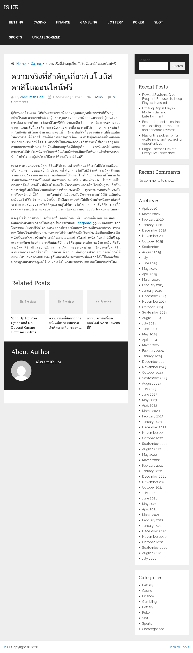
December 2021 (154, 476)
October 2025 (152, 241)
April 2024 (149, 340)
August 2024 (151, 318)
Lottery (115, 22)
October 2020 (152, 542)
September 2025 (154, 247)
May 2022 (149, 455)
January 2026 (152, 225)
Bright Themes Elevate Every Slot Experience (159, 151)
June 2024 (149, 329)
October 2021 (152, 487)
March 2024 (151, 345)
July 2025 (149, 258)
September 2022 (154, 444)
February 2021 (152, 520)
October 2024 (152, 307)
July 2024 (149, 323)
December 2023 (154, 362)
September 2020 (154, 548)
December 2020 (154, 531)
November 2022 (154, 433)
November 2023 (154, 367)
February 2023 (153, 416)
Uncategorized (46, 37)
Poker (138, 22)
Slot (158, 22)
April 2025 (149, 274)
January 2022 (152, 471)
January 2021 (152, 526)
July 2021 (149, 493)
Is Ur (11, 7)
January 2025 (152, 290)
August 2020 (151, 553)
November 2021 (154, 482)
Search (144, 60)
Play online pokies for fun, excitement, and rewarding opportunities (162, 139)
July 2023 (149, 389)
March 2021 (150, 515)
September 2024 (154, 312)
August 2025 (151, 252)
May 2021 (149, 504)
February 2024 (153, 351)
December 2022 (154, 427)
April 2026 (149, 208)
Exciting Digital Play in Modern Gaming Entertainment (158, 112)
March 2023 (151, 411)
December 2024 (154, 296)
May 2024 (149, 334)
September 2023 (154, 378)
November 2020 (154, 537)
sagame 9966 (89, 223)
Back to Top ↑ (178, 647)
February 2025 (153, 285)
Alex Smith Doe (31, 97)
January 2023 (152, 422)
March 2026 (151, 214)
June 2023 (149, 394)
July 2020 (149, 558)
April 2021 (149, 509)
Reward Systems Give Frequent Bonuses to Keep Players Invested (162, 99)
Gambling (88, 22)
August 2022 (151, 449)
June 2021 (149, 498)
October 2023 (152, 373)
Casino (39, 22)
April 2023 (149, 405)
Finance (63, 22)
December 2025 (154, 230)
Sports (15, 37)
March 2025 (151, 280)
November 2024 (154, 301)
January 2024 (152, 356)
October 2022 (152, 438)
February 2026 (153, 219)
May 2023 (149, 400)
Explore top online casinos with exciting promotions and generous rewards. (161, 126)
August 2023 (151, 383)
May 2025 (149, 269)
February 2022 (153, 465)
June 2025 (149, 263)
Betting (16, 22)
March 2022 (151, 460)
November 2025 (154, 236)
